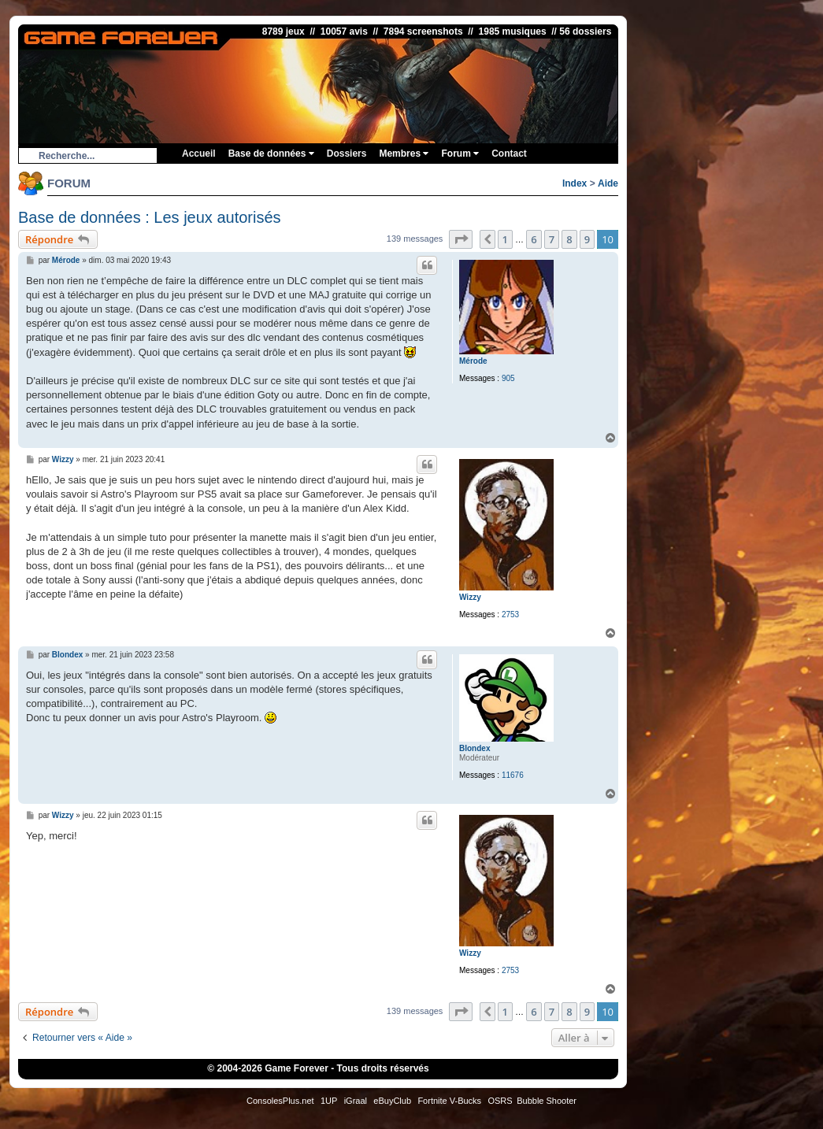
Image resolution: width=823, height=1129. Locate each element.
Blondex (474, 748)
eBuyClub (392, 1100)
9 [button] (587, 239)
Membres (403, 153)
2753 (510, 614)
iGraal (355, 1100)
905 (508, 378)
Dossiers (347, 153)
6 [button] (533, 239)
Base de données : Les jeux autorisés (149, 217)
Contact (509, 153)
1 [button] (505, 239)
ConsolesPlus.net (280, 1100)
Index (574, 183)
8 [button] (569, 239)
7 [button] (551, 239)
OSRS (499, 1100)
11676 (513, 775)
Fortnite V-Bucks (449, 1100)
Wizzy (470, 597)
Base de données (271, 153)
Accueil (199, 153)
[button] (461, 239)
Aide (608, 183)
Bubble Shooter (546, 1100)
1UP (329, 1100)
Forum (460, 153)
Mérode (473, 361)
